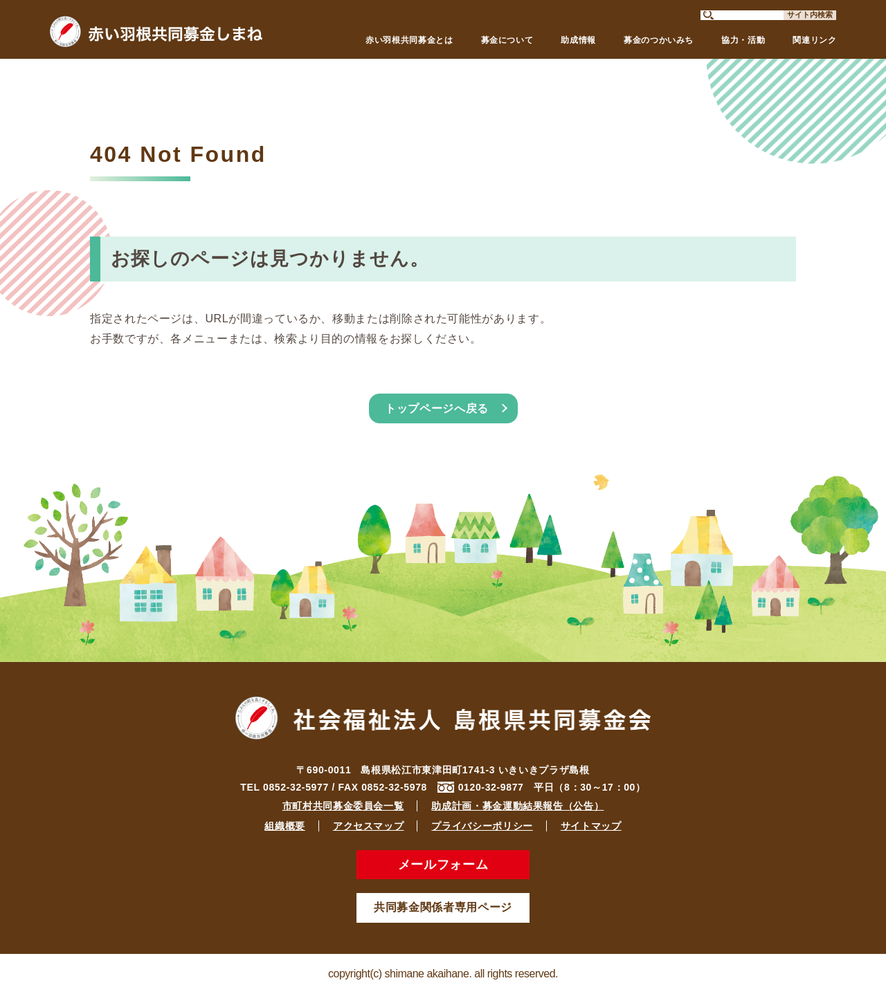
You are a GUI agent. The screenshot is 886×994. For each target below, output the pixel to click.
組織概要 (284, 825)
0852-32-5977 (296, 787)
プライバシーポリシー (481, 825)
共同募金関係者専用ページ (443, 907)
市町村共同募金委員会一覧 (343, 805)
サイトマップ (591, 825)
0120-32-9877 (491, 787)
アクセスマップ (368, 825)
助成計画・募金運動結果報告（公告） (517, 805)
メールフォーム (443, 865)
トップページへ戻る (437, 408)
